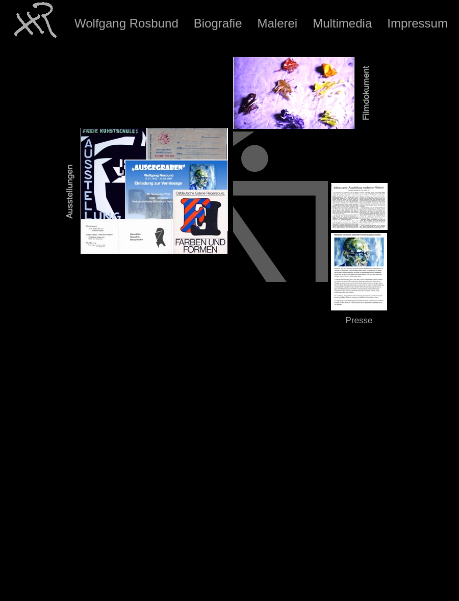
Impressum (417, 23)
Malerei (277, 23)
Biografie (218, 23)
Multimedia (342, 23)
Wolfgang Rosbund (126, 23)
